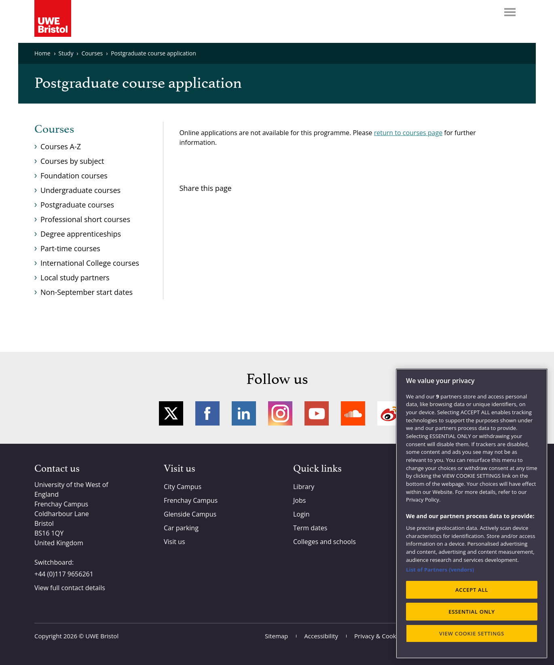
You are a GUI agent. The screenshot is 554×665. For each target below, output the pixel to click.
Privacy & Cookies (379, 636)
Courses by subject (72, 161)
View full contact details (69, 587)
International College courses (89, 263)
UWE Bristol (101, 636)
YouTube (316, 413)
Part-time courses (70, 248)
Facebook (207, 413)
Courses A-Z (60, 146)
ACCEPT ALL (471, 589)
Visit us (174, 541)
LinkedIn (244, 413)
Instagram (280, 413)
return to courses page (408, 132)
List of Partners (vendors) (440, 569)
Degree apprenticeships (80, 234)
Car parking (181, 527)
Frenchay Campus (191, 500)
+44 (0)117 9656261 (63, 574)
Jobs (299, 500)
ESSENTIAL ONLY (471, 611)
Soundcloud (353, 413)
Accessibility (321, 636)
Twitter (171, 413)
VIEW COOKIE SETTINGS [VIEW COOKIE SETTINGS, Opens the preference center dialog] (471, 633)
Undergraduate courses (80, 190)
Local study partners (75, 277)
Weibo (389, 413)
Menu (510, 12)
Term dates (310, 527)
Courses (54, 129)
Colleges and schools (324, 541)
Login (301, 514)
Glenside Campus (190, 514)
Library (303, 486)
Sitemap (276, 636)
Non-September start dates (86, 292)
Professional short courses (85, 219)
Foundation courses (74, 175)
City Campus (182, 486)
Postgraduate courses (77, 205)
